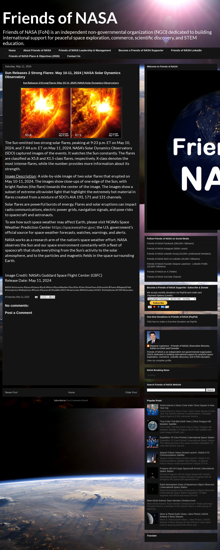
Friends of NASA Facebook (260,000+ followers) (170, 243)
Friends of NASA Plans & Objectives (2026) (34, 56)
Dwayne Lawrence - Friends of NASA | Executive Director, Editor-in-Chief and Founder (180, 347)
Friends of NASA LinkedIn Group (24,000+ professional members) (179, 253)
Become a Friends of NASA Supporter (141, 50)
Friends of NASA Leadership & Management (85, 50)
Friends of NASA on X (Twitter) (162, 271)
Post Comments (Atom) (77, 400)
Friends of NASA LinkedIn (186, 50)
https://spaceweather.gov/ (73, 227)
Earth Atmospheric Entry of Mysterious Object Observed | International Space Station (187, 485)
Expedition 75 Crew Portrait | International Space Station (187, 437)
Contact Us (73, 56)
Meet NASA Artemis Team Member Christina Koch (171, 500)
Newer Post (11, 392)
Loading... (152, 375)
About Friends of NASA (37, 50)
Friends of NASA (59, 17)
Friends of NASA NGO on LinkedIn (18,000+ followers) (173, 259)
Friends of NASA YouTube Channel (164, 277)
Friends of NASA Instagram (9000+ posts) (167, 248)
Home (12, 50)
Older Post (131, 392)
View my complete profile (159, 360)
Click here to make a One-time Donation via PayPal (172, 321)
